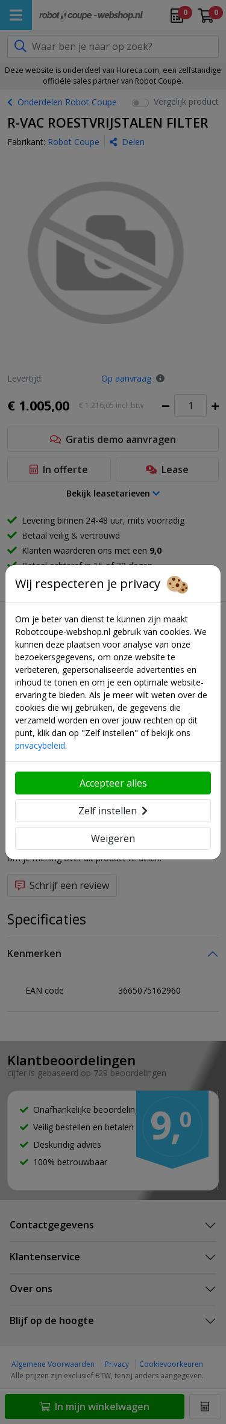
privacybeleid (40, 745)
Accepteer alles (113, 783)
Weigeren (113, 838)
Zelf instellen (113, 810)
